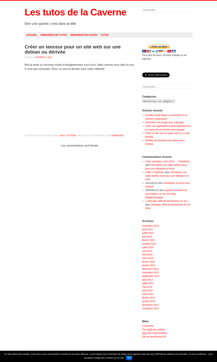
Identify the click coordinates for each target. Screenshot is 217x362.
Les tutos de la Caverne (75, 12)
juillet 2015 (148, 233)
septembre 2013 (150, 276)
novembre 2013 (150, 272)
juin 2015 (147, 236)
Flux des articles (153, 329)
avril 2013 (147, 290)
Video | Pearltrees (154, 172)
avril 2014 (147, 254)
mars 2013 (148, 294)
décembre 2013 (150, 269)
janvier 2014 (148, 265)
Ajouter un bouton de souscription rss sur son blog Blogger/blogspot (166, 194)
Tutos (105, 35)
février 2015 (148, 240)
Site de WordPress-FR (154, 336)
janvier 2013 (148, 301)
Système (71, 135)
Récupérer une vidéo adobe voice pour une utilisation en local (167, 176)
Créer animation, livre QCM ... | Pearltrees (167, 161)
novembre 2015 (150, 225)
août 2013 (147, 279)
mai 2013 (147, 286)
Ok (129, 358)
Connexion (148, 326)
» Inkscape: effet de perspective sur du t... (167, 201)
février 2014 (148, 261)
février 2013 (148, 297)
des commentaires (154, 333)
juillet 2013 (148, 283)
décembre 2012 (150, 304)
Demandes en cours (83, 35)
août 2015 (147, 229)
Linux (62, 135)
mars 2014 (148, 258)
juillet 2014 (148, 247)
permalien (117, 135)
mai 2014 (147, 251)
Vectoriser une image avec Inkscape (164, 122)
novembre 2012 (150, 308)
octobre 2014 (149, 243)
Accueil (32, 35)
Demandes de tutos (54, 35)
